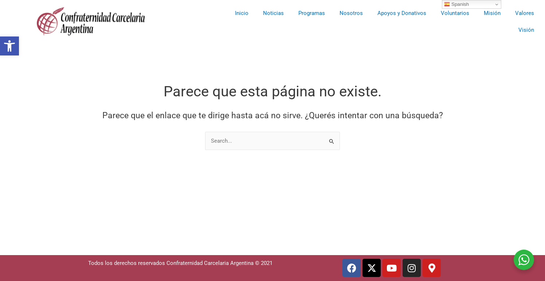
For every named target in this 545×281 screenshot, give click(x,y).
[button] (9, 45)
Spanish (456, 4)
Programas (311, 13)
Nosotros (351, 13)
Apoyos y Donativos (401, 13)
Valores (524, 13)
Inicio (241, 13)
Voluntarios (455, 13)
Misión (492, 13)
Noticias (273, 13)
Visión (526, 30)
